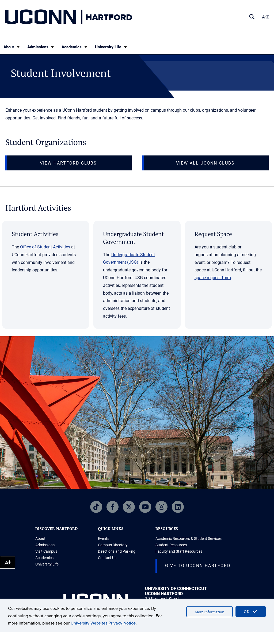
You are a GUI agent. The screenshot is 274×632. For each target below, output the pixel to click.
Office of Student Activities (45, 246)
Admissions (41, 47)
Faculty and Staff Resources (178, 551)
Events (103, 538)
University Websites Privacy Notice (103, 623)
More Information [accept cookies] (209, 611)
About (11, 47)
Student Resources (171, 545)
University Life (111, 47)
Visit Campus (46, 551)
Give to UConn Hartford (198, 565)
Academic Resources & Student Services (188, 538)
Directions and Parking (116, 551)
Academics (75, 47)
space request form (213, 277)
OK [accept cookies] (251, 611)
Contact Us (107, 558)
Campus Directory (113, 545)
